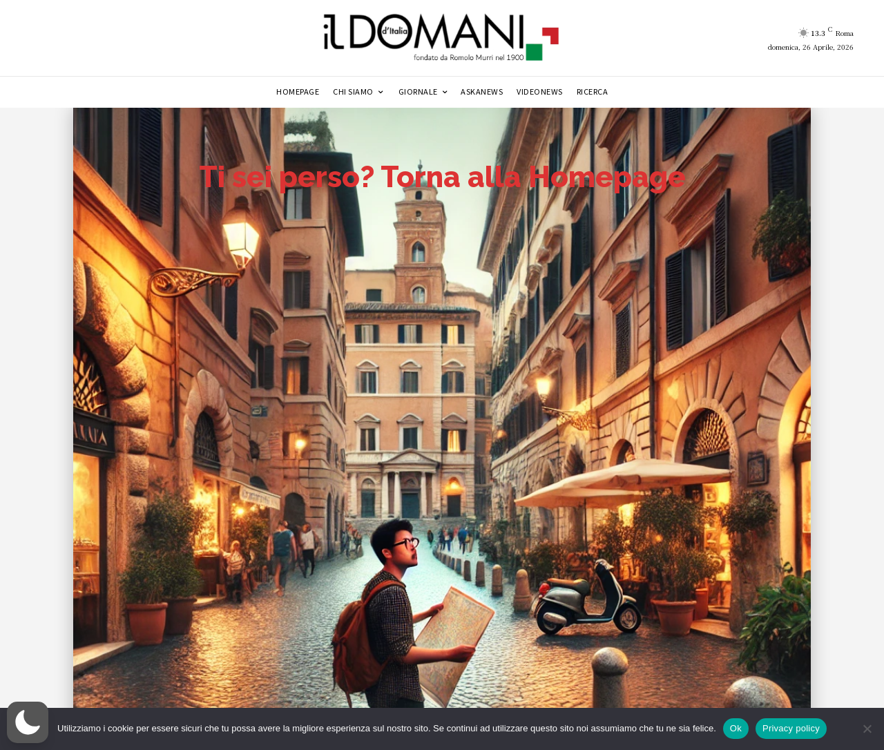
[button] (27, 722)
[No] (867, 728)
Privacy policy (791, 728)
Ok (736, 728)
